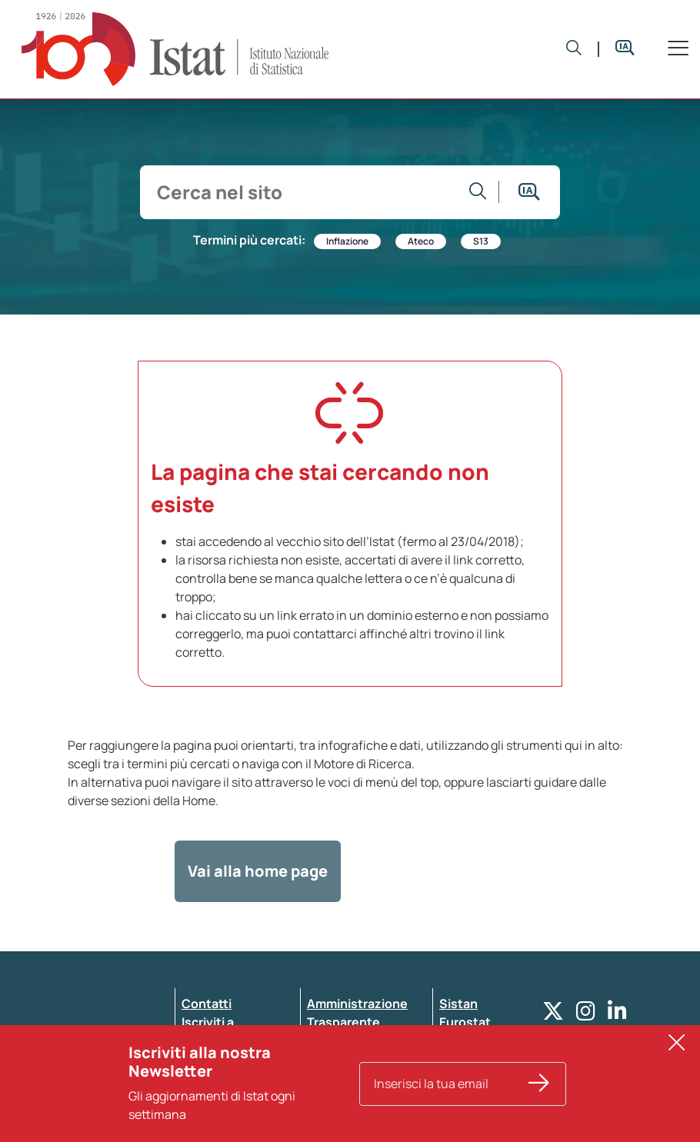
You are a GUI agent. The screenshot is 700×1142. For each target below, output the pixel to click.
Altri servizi (472, 1040)
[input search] (302, 192)
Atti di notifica (348, 1077)
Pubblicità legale (356, 1058)
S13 (480, 241)
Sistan (458, 1003)
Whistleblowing (353, 1040)
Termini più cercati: (249, 239)
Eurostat (465, 1022)
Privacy (203, 1058)
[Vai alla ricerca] (478, 192)
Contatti (207, 1003)
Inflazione (347, 241)
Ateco (421, 241)
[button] (574, 49)
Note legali (338, 1095)
